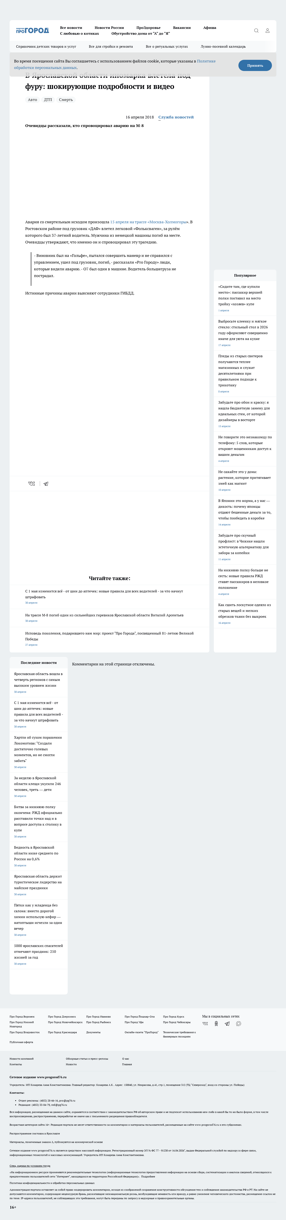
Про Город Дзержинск (62, 1016)
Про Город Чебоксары (177, 1022)
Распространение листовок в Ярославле (35, 1133)
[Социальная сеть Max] (238, 1023)
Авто (32, 99)
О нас (125, 1058)
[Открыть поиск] (256, 30)
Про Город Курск (173, 1016)
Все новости (71, 27)
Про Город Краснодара (62, 1032)
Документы (93, 1032)
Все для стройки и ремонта (111, 46)
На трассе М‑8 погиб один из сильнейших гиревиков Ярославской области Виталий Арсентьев (109, 618)
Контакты (16, 1064)
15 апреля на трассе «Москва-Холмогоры (148, 221)
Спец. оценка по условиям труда (30, 1165)
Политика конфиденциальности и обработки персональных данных (52, 1183)
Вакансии (182, 27)
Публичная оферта (21, 1042)
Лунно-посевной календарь (223, 46)
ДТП (48, 99)
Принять (255, 65)
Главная (127, 1064)
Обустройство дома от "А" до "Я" (140, 33)
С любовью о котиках (79, 33)
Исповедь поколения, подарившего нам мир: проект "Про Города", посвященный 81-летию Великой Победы (109, 639)
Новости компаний (22, 1058)
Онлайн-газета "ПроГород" (142, 1032)
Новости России (109, 27)
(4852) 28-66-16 (49, 1100)
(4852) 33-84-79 (41, 1104)
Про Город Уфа (134, 1022)
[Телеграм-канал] (227, 1023)
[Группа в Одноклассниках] (216, 1023)
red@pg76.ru (59, 1104)
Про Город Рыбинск (98, 1022)
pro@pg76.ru (67, 1100)
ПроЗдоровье (149, 27)
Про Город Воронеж (22, 1016)
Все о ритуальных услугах (167, 46)
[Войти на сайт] (267, 30)
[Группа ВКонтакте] (205, 1023)
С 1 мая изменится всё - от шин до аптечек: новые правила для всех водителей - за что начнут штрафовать (109, 597)
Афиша (209, 27)
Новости (71, 1064)
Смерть (66, 99)
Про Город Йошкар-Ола (140, 1016)
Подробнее (148, 1176)
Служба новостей (176, 117)
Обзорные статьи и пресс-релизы (87, 1058)
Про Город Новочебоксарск (65, 1022)
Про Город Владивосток (25, 1032)
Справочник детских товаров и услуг (46, 46)
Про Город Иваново (98, 1016)
